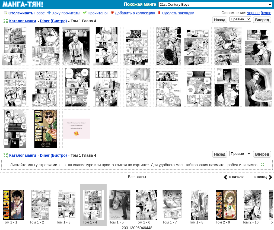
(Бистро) (59, 21)
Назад (219, 20)
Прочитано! (95, 13)
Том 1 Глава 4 (83, 21)
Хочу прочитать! (63, 13)
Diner (45, 21)
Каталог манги (22, 21)
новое (24, 13)
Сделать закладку (176, 13)
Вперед (262, 20)
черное (253, 13)
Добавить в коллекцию (132, 13)
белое (266, 13)
